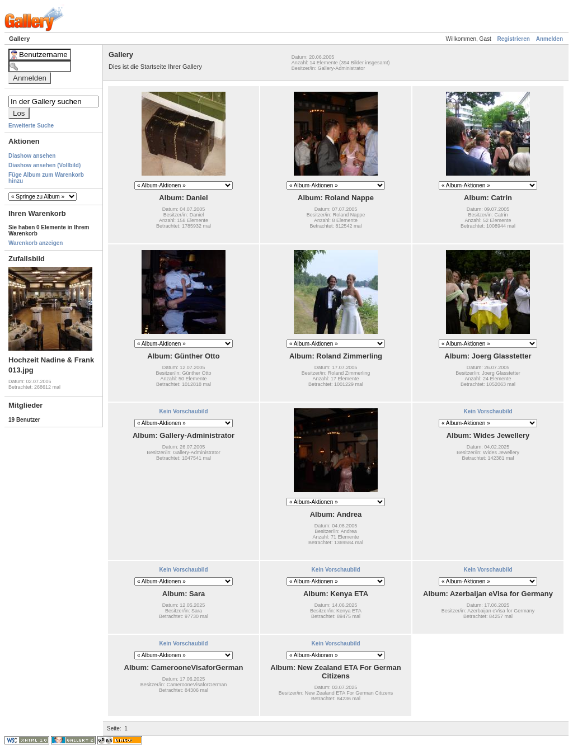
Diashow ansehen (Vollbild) (44, 165)
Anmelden (549, 39)
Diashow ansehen (31, 156)
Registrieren (513, 39)
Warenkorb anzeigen (35, 243)
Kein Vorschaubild (183, 411)
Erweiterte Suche (31, 125)
